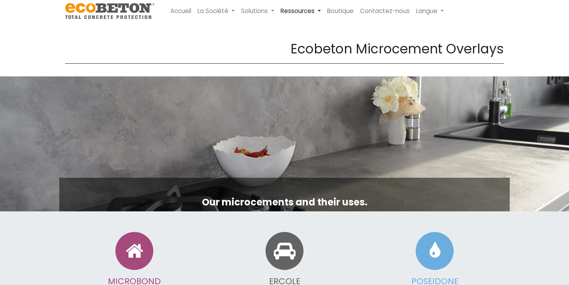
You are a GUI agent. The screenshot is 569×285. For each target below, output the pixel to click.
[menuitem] (180, 11)
